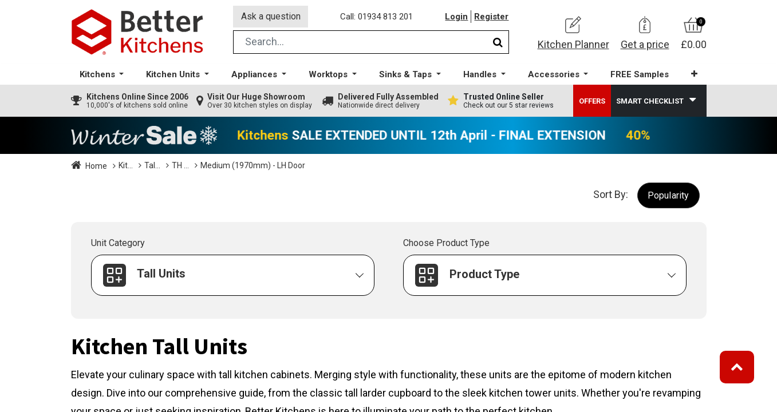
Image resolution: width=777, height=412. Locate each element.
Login (456, 16)
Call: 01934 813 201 (377, 16)
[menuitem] (639, 74)
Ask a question (271, 16)
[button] (694, 74)
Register (492, 16)
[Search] (497, 42)
